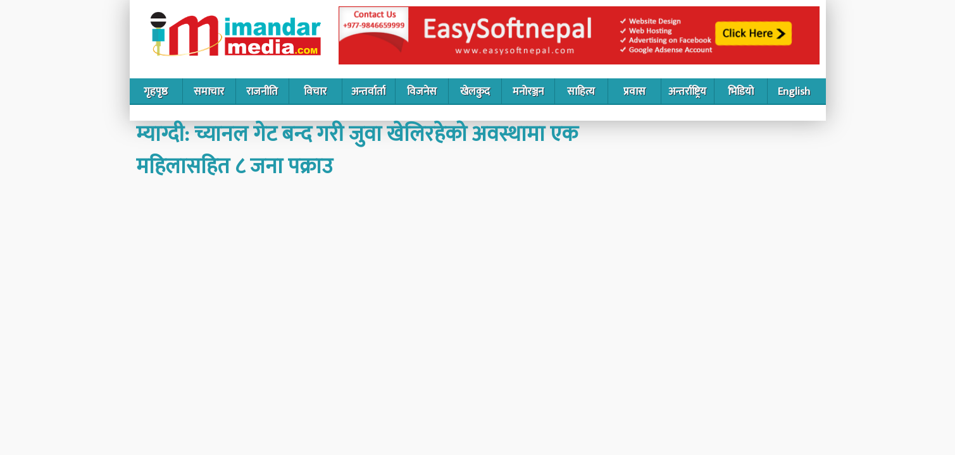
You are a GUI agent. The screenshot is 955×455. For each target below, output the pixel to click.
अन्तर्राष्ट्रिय (687, 91)
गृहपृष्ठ (156, 91)
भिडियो (741, 91)
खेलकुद (475, 91)
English (794, 91)
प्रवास (634, 91)
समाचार (209, 91)
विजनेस (422, 91)
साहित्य (581, 91)
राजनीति (262, 91)
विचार (315, 91)
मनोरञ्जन (528, 91)
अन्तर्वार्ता (368, 91)
